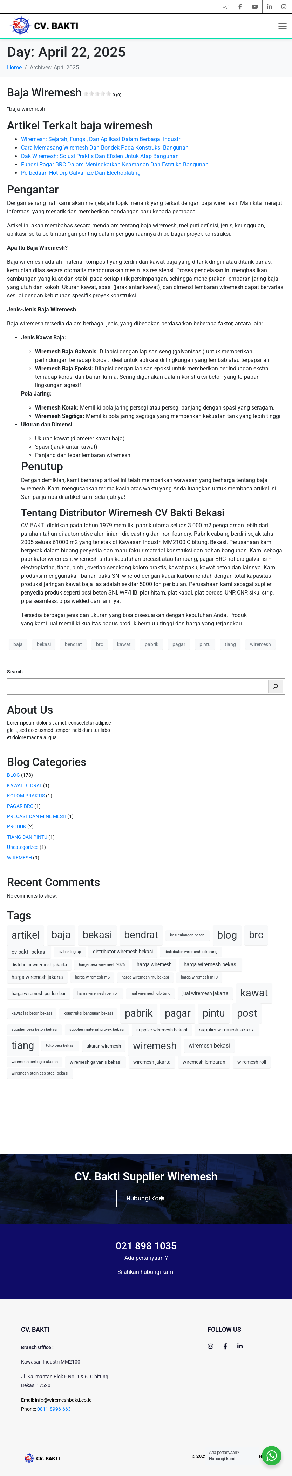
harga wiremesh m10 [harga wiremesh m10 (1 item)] (199, 977)
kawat (124, 644)
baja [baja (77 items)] (61, 935)
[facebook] (240, 6)
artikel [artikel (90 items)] (26, 935)
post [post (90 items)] (247, 1013)
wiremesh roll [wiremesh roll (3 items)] (251, 1062)
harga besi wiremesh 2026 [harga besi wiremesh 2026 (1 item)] (102, 964)
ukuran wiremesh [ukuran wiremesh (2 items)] (104, 1046)
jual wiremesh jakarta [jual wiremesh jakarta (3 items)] (205, 993)
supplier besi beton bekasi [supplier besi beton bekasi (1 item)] (34, 1029)
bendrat (73, 644)
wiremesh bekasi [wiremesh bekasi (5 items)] (209, 1045)
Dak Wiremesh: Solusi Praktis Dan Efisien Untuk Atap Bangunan (100, 156)
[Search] (276, 686)
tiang (230, 644)
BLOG (13, 775)
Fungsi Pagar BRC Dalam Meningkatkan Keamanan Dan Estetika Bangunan (115, 164)
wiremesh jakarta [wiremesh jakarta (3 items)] (152, 1062)
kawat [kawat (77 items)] (254, 993)
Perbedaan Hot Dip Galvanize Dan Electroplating (81, 173)
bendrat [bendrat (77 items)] (141, 935)
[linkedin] (269, 6)
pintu (205, 644)
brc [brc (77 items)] (256, 935)
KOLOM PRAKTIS (26, 795)
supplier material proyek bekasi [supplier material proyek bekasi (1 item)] (96, 1029)
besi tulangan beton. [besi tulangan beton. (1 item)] (187, 935)
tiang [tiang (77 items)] (23, 1045)
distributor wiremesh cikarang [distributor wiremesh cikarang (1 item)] (191, 951)
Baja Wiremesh (64, 92)
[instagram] (284, 6)
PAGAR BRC (20, 806)
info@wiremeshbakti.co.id (63, 1400)
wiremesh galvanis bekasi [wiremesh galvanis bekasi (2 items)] (95, 1062)
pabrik (151, 644)
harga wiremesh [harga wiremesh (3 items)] (154, 964)
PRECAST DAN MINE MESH (36, 816)
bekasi (44, 644)
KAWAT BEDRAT (24, 785)
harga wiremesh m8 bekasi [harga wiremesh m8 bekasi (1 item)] (145, 977)
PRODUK (16, 826)
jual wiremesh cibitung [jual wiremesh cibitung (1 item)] (150, 993)
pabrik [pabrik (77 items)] (139, 1013)
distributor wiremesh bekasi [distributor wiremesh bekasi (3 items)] (123, 951)
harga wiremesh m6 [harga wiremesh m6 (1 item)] (92, 977)
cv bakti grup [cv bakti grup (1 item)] (70, 951)
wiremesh (260, 644)
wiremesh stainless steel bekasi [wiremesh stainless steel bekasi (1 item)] (40, 1073)
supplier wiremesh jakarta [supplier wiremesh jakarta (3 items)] (227, 1029)
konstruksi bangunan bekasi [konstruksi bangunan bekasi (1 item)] (88, 1013)
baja (18, 644)
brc (99, 644)
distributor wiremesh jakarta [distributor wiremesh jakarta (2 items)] (39, 964)
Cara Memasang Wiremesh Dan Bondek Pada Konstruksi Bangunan (105, 147)
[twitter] (226, 6)
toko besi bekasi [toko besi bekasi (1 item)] (60, 1045)
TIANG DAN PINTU (27, 837)
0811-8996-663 (54, 1409)
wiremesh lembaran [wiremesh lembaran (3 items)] (204, 1062)
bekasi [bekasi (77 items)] (97, 935)
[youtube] (255, 6)
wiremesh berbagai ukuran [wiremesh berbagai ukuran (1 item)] (35, 1061)
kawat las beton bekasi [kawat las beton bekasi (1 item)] (32, 1013)
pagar (178, 644)
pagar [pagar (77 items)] (178, 1013)
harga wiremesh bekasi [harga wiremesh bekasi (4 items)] (211, 964)
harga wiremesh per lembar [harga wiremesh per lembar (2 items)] (39, 993)
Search (15, 671)
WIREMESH (19, 857)
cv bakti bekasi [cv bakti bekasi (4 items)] (29, 952)
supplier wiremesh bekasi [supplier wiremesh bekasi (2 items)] (161, 1029)
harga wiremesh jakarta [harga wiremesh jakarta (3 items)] (37, 977)
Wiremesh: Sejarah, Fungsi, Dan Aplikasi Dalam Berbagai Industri (101, 139)
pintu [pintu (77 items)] (214, 1013)
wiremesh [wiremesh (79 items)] (155, 1046)
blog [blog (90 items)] (227, 935)
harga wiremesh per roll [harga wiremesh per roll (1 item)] (98, 993)
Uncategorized (23, 847)
